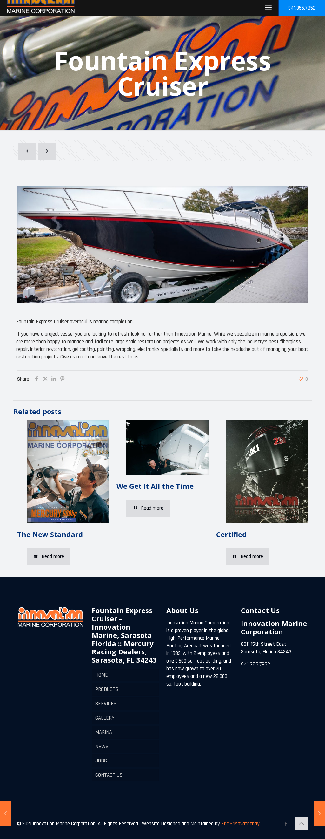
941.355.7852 (301, 7)
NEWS (102, 746)
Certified (231, 534)
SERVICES (105, 703)
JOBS (101, 760)
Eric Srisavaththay (240, 823)
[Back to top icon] (301, 823)
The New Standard (50, 534)
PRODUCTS (106, 689)
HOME (101, 675)
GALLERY (105, 717)
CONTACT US (109, 775)
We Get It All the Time (155, 486)
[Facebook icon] (285, 824)
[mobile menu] (268, 8)
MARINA (103, 732)
